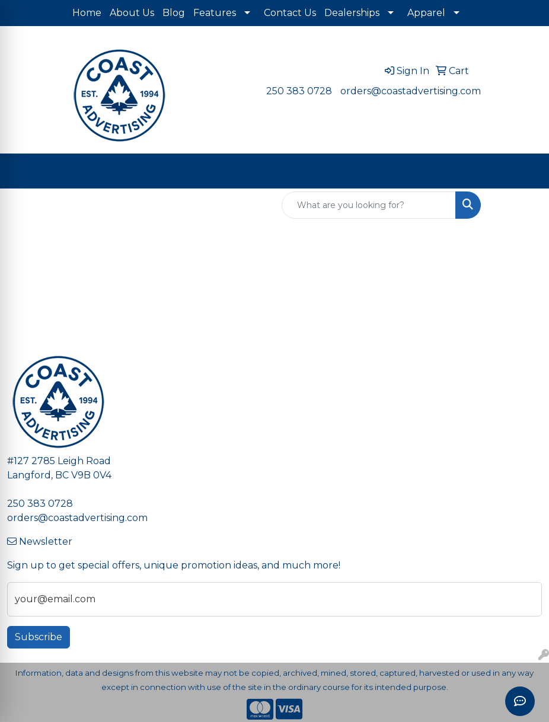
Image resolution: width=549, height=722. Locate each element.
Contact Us (290, 12)
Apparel (426, 12)
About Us (132, 12)
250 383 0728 (299, 91)
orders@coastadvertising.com (410, 91)
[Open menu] (525, 171)
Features (214, 12)
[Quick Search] (369, 205)
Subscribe (38, 637)
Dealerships (351, 12)
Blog (173, 12)
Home (86, 12)
